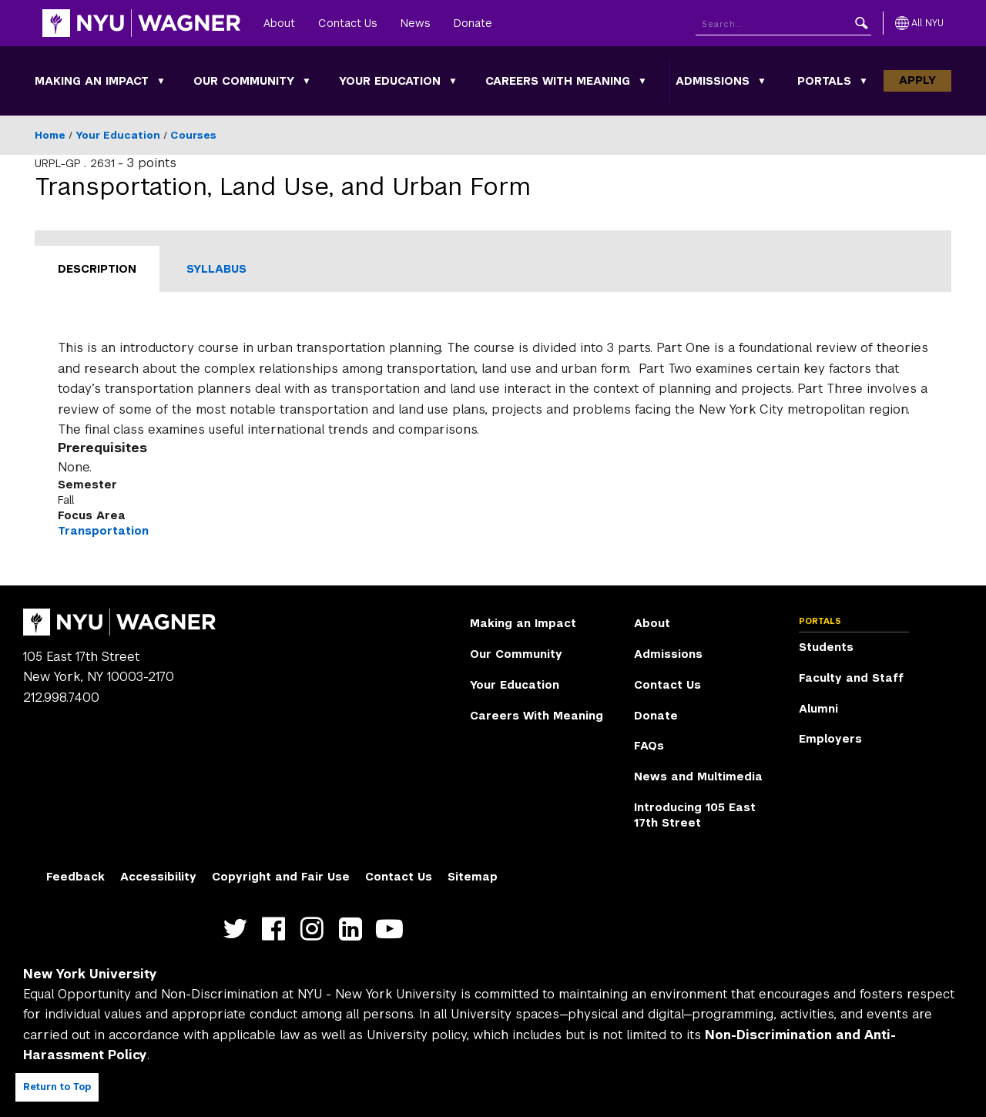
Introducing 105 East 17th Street (695, 815)
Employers (830, 739)
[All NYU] (919, 23)
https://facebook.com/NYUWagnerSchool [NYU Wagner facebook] (276, 929)
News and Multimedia (698, 776)
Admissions (713, 81)
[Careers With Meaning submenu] (642, 81)
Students (826, 647)
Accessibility (158, 877)
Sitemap (473, 877)
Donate (473, 23)
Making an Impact (92, 81)
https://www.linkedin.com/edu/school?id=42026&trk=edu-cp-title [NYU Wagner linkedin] (353, 929)
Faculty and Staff (851, 678)
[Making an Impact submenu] (161, 81)
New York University (90, 974)
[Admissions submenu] (762, 81)
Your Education (390, 81)
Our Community (243, 81)
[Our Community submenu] (306, 81)
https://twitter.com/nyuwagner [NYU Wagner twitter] (238, 929)
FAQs (649, 746)
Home (50, 135)
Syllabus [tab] (216, 269)
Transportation (103, 531)
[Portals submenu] (863, 81)
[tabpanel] (493, 438)
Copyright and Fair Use (281, 877)
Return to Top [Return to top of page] (57, 1087)
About (279, 23)
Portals (824, 81)
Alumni (818, 709)
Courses (193, 135)
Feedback (75, 877)
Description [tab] (97, 269)
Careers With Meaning (557, 81)
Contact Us (347, 23)
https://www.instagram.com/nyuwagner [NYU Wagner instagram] (315, 929)
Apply (917, 80)
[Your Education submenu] (453, 81)
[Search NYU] (783, 23)
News (416, 23)
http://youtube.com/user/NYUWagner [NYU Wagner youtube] (392, 929)
